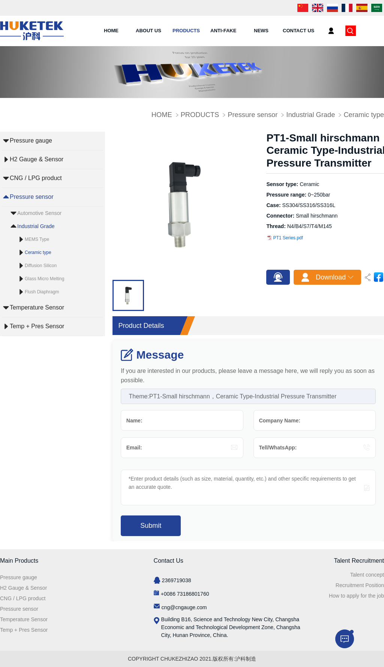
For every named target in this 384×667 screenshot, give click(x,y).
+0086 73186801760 (185, 594)
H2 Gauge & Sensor (36, 159)
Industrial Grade (310, 115)
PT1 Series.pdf (285, 237)
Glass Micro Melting (44, 278)
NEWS (261, 30)
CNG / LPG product (36, 178)
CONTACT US (298, 30)
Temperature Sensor (37, 307)
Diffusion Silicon (41, 265)
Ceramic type (364, 115)
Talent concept (367, 575)
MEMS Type (37, 239)
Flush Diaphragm (42, 291)
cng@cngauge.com (184, 607)
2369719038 (176, 580)
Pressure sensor (253, 115)
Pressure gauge (31, 140)
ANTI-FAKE (223, 30)
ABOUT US (148, 30)
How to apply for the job (356, 596)
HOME (111, 30)
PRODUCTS (186, 30)
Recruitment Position (360, 585)
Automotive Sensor (39, 213)
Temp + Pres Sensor (37, 326)
